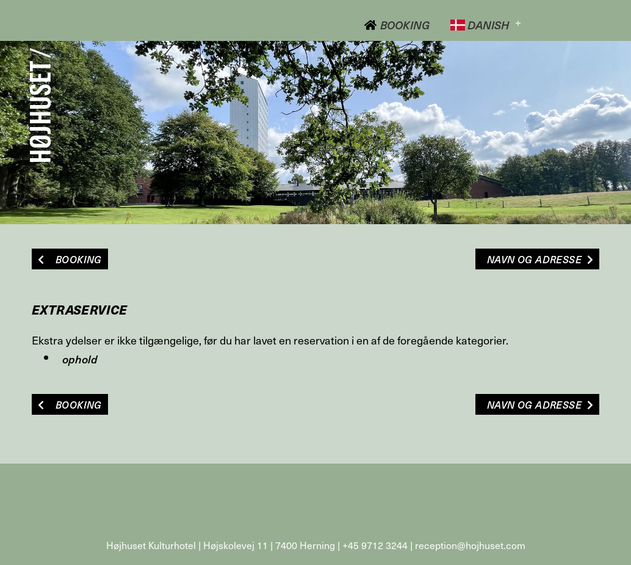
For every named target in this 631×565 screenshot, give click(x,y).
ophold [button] (80, 358)
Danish (479, 24)
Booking (397, 24)
